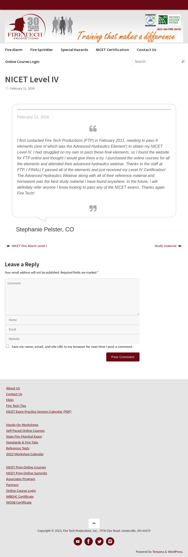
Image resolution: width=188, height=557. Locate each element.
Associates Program (20, 479)
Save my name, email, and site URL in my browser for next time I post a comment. (72, 346)
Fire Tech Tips (16, 405)
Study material (168, 246)
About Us (13, 388)
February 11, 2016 (22, 88)
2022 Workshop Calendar (25, 454)
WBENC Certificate (20, 496)
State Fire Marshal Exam (24, 436)
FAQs (10, 400)
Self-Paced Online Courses (25, 430)
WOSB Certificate (19, 502)
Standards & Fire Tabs (22, 442)
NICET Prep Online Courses (26, 467)
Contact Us (14, 394)
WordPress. (175, 552)
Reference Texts (17, 448)
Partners (12, 485)
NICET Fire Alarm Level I (27, 246)
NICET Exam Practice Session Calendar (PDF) (38, 411)
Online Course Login (21, 490)
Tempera (158, 552)
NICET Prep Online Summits (26, 473)
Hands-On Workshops (22, 425)
